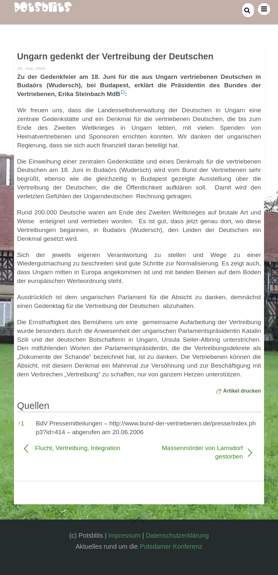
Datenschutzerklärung (177, 535)
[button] (122, 94)
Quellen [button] (33, 405)
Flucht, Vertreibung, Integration (77, 448)
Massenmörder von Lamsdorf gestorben (194, 452)
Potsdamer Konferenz (171, 546)
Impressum (124, 535)
